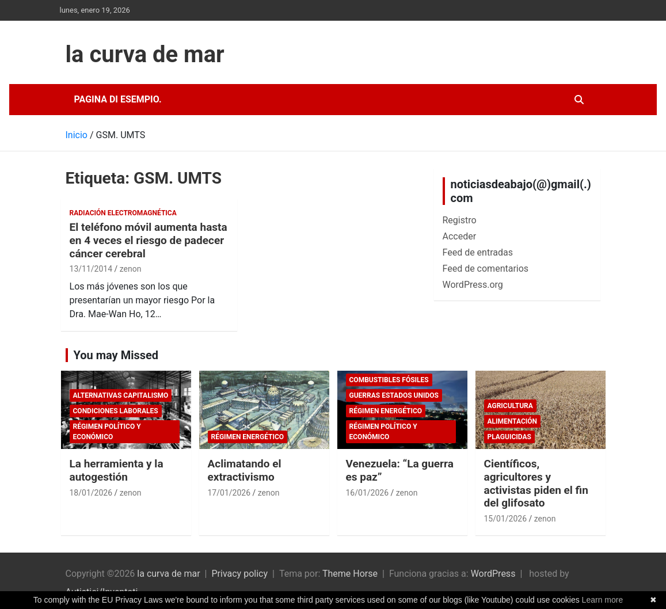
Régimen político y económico (107, 432)
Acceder (460, 236)
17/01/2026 (229, 492)
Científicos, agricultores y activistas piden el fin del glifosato (536, 483)
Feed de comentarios (486, 268)
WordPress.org (473, 284)
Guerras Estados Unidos (394, 395)
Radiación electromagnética (123, 213)
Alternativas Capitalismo (121, 395)
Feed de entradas (478, 252)
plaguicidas (509, 437)
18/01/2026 (91, 492)
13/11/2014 (91, 268)
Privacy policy (240, 573)
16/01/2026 (367, 492)
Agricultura (510, 406)
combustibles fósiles (389, 380)
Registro (460, 220)
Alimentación (513, 421)
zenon (131, 268)
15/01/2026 (505, 518)
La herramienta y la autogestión (116, 470)
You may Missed (116, 355)
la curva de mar (145, 54)
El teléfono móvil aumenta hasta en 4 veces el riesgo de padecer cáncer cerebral (148, 240)
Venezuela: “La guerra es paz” (400, 470)
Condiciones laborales (115, 411)
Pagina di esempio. (118, 99)
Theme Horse (350, 573)
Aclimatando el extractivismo (244, 470)
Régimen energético (247, 437)
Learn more (602, 599)
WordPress (493, 573)
